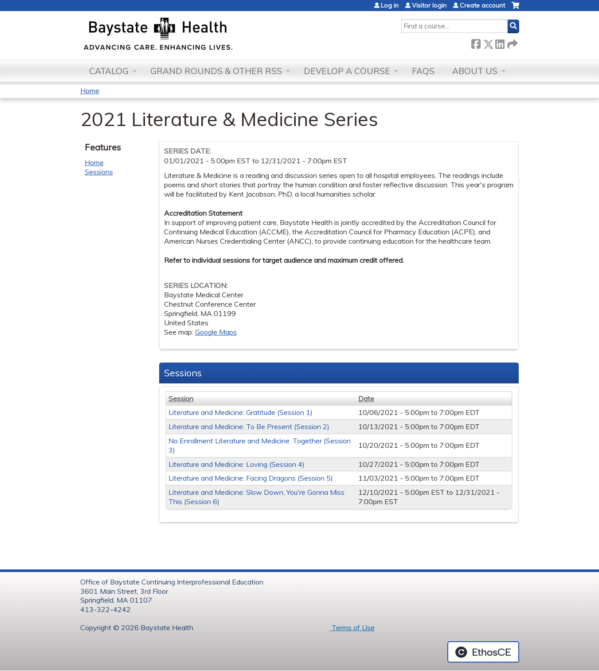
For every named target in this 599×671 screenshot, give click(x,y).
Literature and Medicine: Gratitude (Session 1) (240, 412)
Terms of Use (352, 627)
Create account (482, 5)
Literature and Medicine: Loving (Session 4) (236, 464)
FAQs (423, 71)
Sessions (99, 171)
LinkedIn (499, 42)
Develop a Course (347, 71)
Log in (390, 5)
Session (180, 398)
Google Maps (216, 332)
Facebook (475, 42)
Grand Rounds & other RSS (216, 71)
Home (89, 90)
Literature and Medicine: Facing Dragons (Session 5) (250, 478)
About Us (474, 71)
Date (366, 398)
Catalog (109, 71)
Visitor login (429, 5)
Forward (511, 42)
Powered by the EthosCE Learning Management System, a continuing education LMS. (483, 652)
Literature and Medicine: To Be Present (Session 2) (248, 426)
